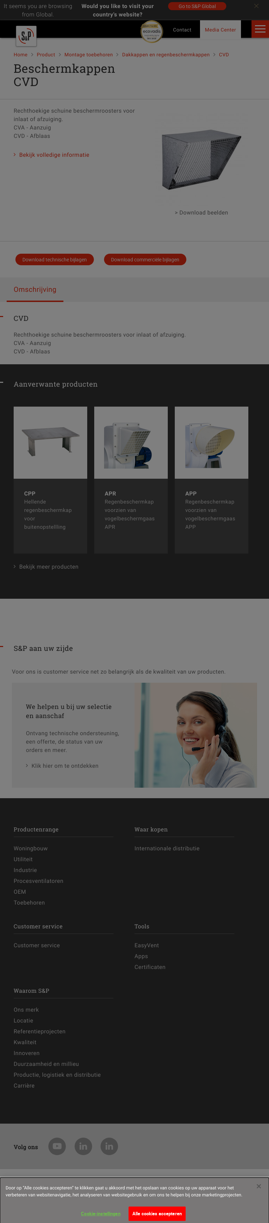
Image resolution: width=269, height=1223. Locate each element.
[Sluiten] (259, 1193)
